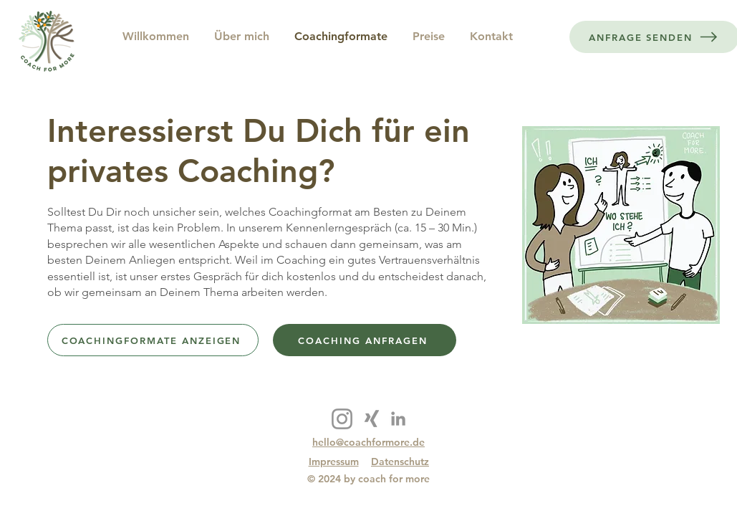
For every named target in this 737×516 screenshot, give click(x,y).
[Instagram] (342, 419)
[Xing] (372, 418)
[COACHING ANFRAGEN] (364, 340)
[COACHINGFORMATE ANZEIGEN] (153, 340)
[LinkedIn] (398, 418)
